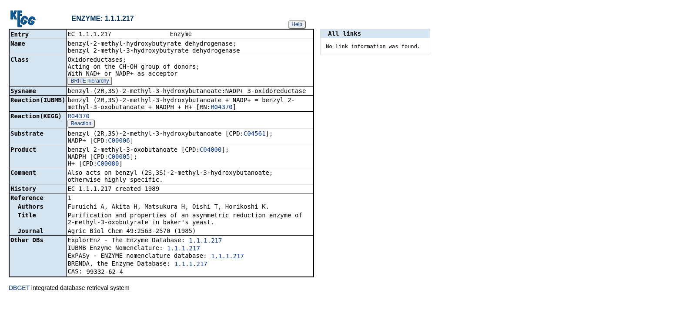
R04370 (222, 107)
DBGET (19, 288)
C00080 (108, 164)
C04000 (211, 150)
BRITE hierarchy (89, 82)
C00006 (119, 141)
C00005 (119, 157)
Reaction (80, 124)
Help (296, 24)
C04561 (255, 134)
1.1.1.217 (205, 241)
